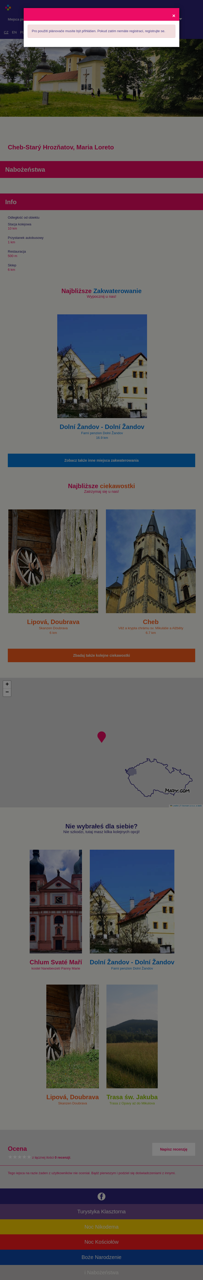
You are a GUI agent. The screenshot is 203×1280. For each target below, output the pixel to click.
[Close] (173, 15)
